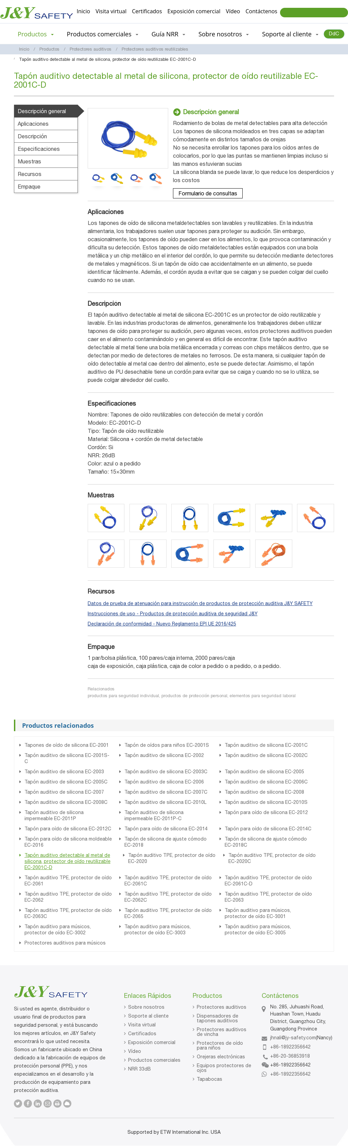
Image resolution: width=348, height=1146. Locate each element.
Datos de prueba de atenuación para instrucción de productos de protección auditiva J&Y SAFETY (200, 603)
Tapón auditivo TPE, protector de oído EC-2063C (68, 913)
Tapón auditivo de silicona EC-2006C (266, 781)
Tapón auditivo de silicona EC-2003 (64, 771)
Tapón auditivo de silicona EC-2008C (65, 802)
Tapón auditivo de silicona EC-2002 (164, 755)
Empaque (29, 186)
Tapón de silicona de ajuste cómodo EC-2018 (165, 842)
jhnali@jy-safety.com (293, 1037)
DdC (334, 33)
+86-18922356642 (290, 1047)
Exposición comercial (194, 11)
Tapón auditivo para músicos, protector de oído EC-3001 (258, 913)
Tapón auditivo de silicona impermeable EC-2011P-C (154, 815)
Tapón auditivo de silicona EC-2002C (266, 755)
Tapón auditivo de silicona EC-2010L (165, 802)
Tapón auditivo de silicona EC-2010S (266, 802)
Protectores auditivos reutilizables (155, 49)
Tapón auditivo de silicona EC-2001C (266, 745)
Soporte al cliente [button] (290, 34)
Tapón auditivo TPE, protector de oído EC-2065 (168, 913)
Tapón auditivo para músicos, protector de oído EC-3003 (157, 929)
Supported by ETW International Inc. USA (174, 1132)
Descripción (32, 136)
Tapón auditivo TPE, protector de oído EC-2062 (68, 897)
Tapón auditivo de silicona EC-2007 (64, 792)
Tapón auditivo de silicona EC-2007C (165, 792)
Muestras (29, 161)
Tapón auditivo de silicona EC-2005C (65, 781)
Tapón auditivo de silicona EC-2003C (165, 771)
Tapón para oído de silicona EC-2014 (166, 828)
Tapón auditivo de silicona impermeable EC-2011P (54, 815)
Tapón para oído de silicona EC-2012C (67, 828)
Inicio (83, 11)
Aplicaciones (33, 124)
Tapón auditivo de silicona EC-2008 (264, 792)
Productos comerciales (154, 1060)
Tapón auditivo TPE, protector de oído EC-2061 (68, 880)
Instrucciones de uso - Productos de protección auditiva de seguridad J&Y (173, 613)
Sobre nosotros (146, 1007)
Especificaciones (39, 149)
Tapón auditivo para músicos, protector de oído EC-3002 (57, 929)
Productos (49, 49)
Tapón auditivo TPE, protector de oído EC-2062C (168, 897)
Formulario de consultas (207, 193)
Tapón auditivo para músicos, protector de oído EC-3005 (258, 929)
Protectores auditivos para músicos (65, 943)
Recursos (29, 174)
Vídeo (233, 11)
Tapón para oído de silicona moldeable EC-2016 (68, 842)
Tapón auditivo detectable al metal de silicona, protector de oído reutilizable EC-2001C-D (67, 861)
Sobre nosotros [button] (223, 34)
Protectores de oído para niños (220, 1045)
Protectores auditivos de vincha (221, 1032)
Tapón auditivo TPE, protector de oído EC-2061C (168, 880)
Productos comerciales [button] (102, 34)
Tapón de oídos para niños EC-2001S (166, 745)
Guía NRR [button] (168, 34)
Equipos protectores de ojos (224, 1068)
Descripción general (42, 111)
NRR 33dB (139, 1068)
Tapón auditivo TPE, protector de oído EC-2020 (171, 858)
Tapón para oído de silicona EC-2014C (268, 828)
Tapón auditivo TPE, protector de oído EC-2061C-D (268, 880)
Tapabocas (209, 1079)
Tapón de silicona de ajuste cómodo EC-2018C (266, 842)
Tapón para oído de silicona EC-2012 (266, 812)
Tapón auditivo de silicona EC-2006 (164, 781)
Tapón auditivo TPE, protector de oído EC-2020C (272, 858)
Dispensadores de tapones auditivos (217, 1018)
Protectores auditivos (90, 49)
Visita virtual (110, 11)
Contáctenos (261, 11)
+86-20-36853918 (290, 1056)
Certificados (147, 11)
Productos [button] (36, 34)
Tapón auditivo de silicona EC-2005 (264, 771)
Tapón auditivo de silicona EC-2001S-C (66, 758)
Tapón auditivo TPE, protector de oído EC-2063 (268, 897)
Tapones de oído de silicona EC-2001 (66, 745)
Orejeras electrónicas (221, 1056)
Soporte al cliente (148, 1015)
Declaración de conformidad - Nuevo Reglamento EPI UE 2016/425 (162, 624)
